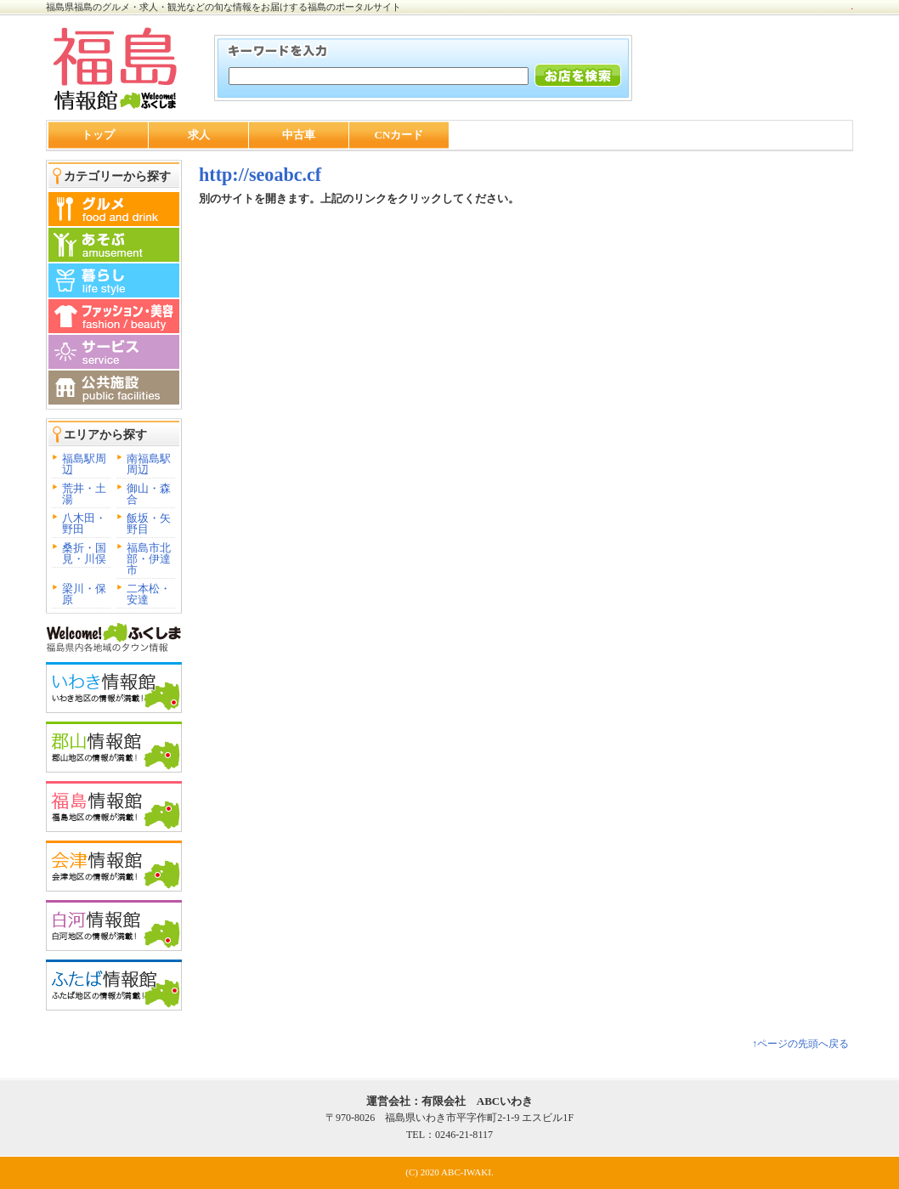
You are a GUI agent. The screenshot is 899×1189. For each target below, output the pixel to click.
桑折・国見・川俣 (84, 553)
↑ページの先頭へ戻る (800, 1044)
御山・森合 (149, 494)
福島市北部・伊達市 (149, 558)
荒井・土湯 (84, 494)
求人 (199, 134)
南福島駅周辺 (149, 464)
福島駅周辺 (84, 464)
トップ (98, 134)
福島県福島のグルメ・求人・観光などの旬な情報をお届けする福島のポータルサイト (223, 7)
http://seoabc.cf (260, 174)
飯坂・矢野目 (149, 523)
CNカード (399, 134)
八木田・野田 (84, 523)
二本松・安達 (149, 594)
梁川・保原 (84, 594)
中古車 (298, 134)
